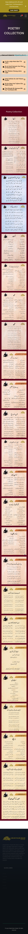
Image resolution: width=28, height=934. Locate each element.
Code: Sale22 (14, 10)
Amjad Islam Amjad (21, 55)
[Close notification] (26, 6)
